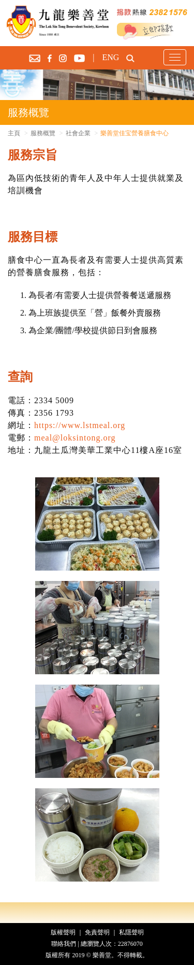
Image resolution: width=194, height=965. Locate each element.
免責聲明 (97, 932)
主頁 (14, 133)
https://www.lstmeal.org (79, 425)
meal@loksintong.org (74, 437)
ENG (110, 57)
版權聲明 (63, 932)
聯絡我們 (63, 943)
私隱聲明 (131, 932)
